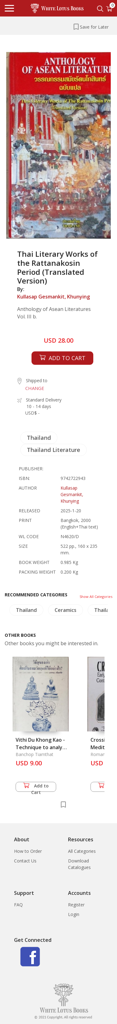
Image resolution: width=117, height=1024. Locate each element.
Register (76, 905)
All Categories (82, 851)
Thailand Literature (53, 449)
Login (73, 914)
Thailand (39, 437)
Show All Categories (96, 596)
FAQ (18, 905)
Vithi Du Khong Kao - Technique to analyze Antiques (42, 747)
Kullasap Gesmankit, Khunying (53, 296)
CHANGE (34, 388)
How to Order (28, 851)
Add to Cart (36, 787)
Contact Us (25, 861)
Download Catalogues (79, 864)
